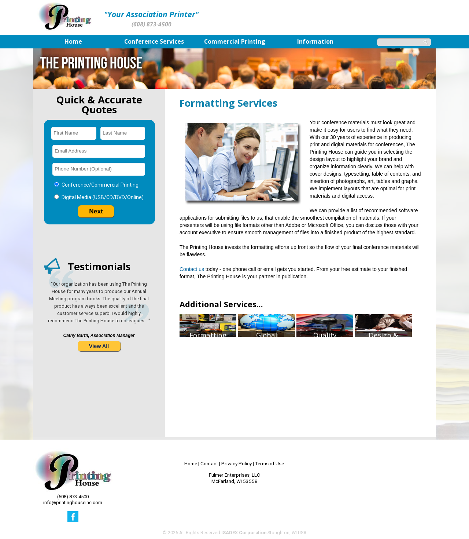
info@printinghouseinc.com (72, 502)
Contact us (192, 269)
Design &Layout (383, 373)
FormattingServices (207, 373)
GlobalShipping (266, 373)
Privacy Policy (236, 463)
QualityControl (325, 373)
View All (99, 346)
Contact (209, 463)
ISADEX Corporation (243, 532)
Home (190, 463)
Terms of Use (269, 463)
